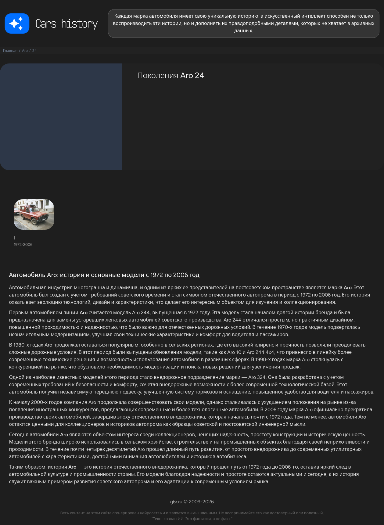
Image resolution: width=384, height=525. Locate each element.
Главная (10, 51)
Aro (25, 51)
